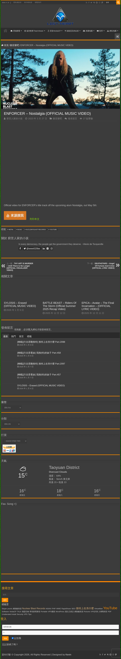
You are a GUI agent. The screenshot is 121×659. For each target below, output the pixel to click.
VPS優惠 (51, 612)
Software (5, 612)
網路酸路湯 (78, 612)
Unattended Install (9, 614)
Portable (44, 612)
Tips (29, 614)
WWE (58, 609)
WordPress (60, 612)
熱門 (13, 336)
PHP (54, 609)
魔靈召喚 (25, 612)
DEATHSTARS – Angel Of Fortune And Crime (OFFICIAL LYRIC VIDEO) (103, 265)
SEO (73, 609)
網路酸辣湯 (17, 609)
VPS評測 (94, 612)
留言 (21, 336)
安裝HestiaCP (54, 31)
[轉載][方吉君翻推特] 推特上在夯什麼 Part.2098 (41, 342)
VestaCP (13, 612)
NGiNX (48, 609)
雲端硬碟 (15, 31)
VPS (26, 614)
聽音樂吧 (14, 45)
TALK (19, 612)
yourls (9, 609)
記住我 (16, 638)
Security (20, 614)
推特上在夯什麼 (85, 608)
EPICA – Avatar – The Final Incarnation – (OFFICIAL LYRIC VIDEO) (98, 306)
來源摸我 (15, 215)
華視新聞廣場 (35, 612)
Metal (11, 229)
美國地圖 (88, 31)
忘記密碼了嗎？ (10, 644)
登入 (30, 329)
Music (19, 229)
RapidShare (66, 609)
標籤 (29, 336)
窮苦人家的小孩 (14, 118)
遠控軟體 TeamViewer (34, 31)
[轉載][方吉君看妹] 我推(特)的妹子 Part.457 (39, 374)
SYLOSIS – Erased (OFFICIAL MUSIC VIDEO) (20, 304)
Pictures (87, 612)
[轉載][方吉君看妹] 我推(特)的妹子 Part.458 (39, 353)
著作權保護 (28, 2)
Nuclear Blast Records (36, 229)
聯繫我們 (38, 2)
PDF (109, 612)
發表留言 (72, 118)
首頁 (5, 30)
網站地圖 (111, 31)
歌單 (100, 31)
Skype (4, 609)
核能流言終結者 (72, 31)
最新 (5, 336)
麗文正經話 (69, 612)
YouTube (53, 229)
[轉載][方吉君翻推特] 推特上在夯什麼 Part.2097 (41, 363)
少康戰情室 (103, 612)
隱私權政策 (17, 2)
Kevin (68, 654)
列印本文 (34, 219)
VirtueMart (98, 609)
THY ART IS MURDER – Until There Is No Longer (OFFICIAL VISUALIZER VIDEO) (20, 266)
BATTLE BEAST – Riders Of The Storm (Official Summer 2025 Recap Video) (59, 306)
